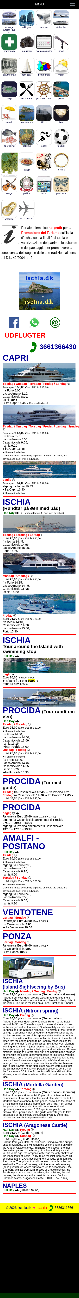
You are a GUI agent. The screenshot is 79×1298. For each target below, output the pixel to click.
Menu (39, 4)
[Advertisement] (39, 1252)
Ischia (42, 1207)
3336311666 (60, 1208)
